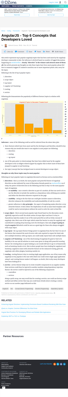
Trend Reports (18, 6)
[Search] (65, 2)
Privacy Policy (5, 385)
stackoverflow (16, 63)
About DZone (5, 364)
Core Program (5, 376)
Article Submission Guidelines (9, 373)
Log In (51, 2)
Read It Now (17, 15)
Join (56, 2)
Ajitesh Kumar (13, 45)
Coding (9, 31)
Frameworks (16, 31)
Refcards (5, 6)
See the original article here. (45, 293)
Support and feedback (7, 366)
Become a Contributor (7, 375)
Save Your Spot (51, 15)
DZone (3, 31)
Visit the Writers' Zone (7, 378)
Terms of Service (6, 383)
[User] (60, 2)
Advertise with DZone (25, 364)
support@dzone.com (25, 378)
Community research (7, 368)
